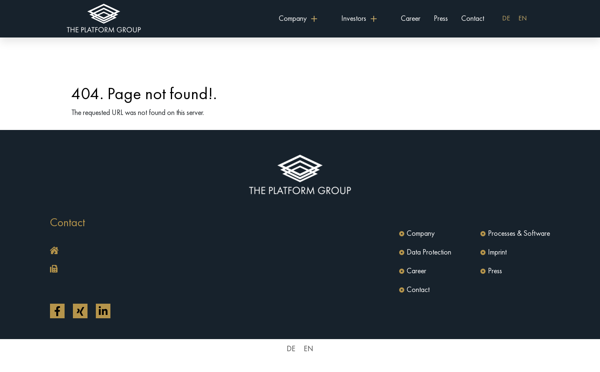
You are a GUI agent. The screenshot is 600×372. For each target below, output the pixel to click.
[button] (173, 251)
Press (441, 18)
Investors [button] (353, 18)
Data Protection (429, 252)
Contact (472, 18)
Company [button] (293, 18)
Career (410, 18)
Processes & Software (519, 233)
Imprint (497, 252)
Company (421, 233)
